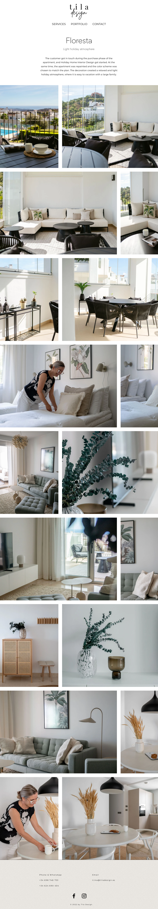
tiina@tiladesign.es (103, 880)
